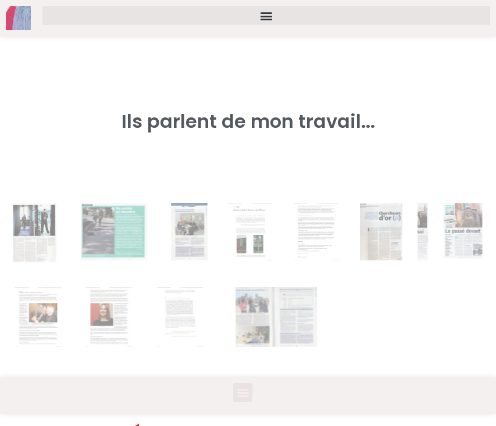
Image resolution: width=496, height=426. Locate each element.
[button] (266, 15)
